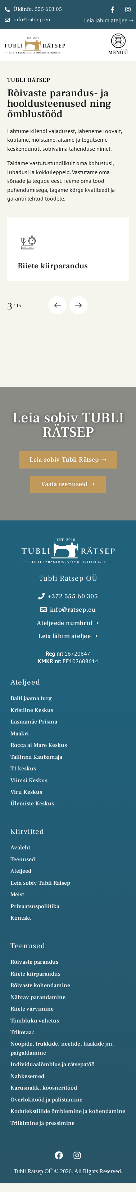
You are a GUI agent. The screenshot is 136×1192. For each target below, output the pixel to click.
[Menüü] (118, 41)
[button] (58, 305)
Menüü (118, 52)
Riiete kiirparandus (53, 265)
